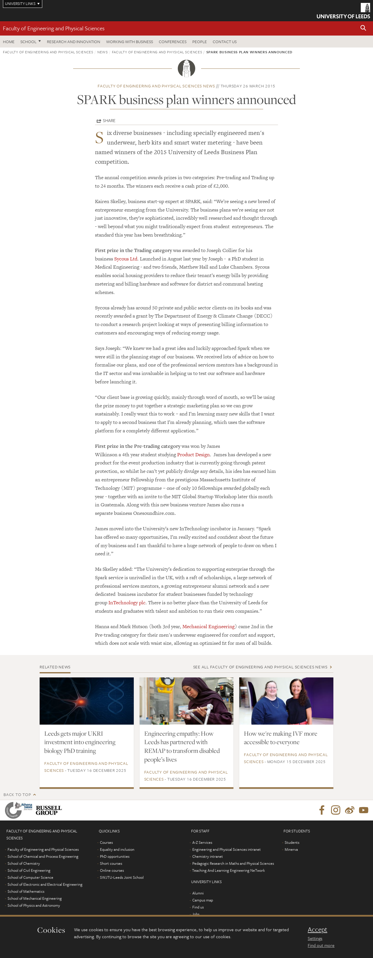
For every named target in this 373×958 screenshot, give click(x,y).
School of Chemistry (24, 863)
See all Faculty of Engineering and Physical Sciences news (260, 667)
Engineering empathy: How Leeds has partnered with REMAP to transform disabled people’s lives (182, 746)
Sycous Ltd (125, 258)
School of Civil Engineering (29, 870)
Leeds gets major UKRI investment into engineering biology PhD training (79, 742)
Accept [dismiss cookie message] (317, 929)
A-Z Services (202, 842)
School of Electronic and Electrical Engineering (45, 884)
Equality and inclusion (117, 849)
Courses (106, 842)
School (28, 41)
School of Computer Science (30, 877)
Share (109, 120)
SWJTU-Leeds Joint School (122, 877)
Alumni (198, 893)
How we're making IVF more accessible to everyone (280, 737)
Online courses (112, 870)
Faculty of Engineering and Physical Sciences (54, 28)
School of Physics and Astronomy (34, 905)
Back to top (17, 794)
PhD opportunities (114, 856)
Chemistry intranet (207, 856)
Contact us (225, 41)
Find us (198, 907)
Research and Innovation (73, 41)
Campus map (202, 900)
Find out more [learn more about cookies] (321, 945)
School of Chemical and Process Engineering (43, 856)
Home (9, 41)
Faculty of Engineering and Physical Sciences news (156, 86)
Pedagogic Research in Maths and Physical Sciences (233, 863)
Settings (315, 938)
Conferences (172, 41)
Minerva (291, 849)
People (199, 41)
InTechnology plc (126, 602)
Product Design (193, 454)
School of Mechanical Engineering (35, 898)
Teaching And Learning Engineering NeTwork (228, 870)
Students (292, 842)
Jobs (195, 914)
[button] (363, 28)
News (102, 51)
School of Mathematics (26, 891)
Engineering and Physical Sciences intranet (226, 849)
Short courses (111, 863)
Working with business (129, 41)
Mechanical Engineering (208, 626)
